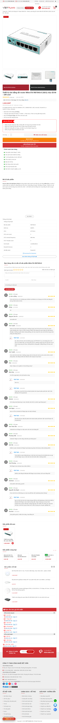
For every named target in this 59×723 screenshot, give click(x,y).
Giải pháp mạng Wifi (44, 696)
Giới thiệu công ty (7, 696)
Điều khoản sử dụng (26, 696)
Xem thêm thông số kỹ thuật (29, 256)
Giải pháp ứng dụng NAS (45, 698)
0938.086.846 (9, 617)
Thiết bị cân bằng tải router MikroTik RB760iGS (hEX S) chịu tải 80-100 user (30, 597)
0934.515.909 (8, 646)
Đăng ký (30, 651)
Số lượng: (5, 134)
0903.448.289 (9, 642)
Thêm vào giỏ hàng (40, 134)
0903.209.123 (23, 670)
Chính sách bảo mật (26, 703)
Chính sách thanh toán (26, 701)
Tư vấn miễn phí (47, 652)
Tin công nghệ (6, 708)
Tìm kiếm (29, 7)
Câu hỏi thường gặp (26, 716)
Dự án (4, 711)
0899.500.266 (9, 620)
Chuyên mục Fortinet (44, 711)
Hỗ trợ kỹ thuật (50, 1)
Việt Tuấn (16, 337)
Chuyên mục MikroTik (45, 706)
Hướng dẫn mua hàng (26, 698)
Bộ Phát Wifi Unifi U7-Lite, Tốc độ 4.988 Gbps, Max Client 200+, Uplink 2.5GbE (31, 570)
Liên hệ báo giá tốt (30, 145)
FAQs (36, 1)
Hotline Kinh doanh (44, 7)
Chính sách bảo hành (26, 711)
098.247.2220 (9, 632)
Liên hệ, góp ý (6, 698)
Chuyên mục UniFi (44, 703)
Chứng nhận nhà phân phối (9, 701)
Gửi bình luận (9, 289)
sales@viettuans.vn (11, 679)
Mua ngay (29, 139)
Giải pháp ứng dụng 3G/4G (46, 701)
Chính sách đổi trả (25, 708)
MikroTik (26, 100)
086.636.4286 (9, 628)
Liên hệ (41, 1)
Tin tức (5, 703)
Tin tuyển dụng (7, 714)
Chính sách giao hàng (26, 706)
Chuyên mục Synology (45, 708)
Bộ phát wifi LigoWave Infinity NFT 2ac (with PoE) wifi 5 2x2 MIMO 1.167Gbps (31, 579)
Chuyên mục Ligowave (45, 714)
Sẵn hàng (18, 100)
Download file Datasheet (29, 253)
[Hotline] (55, 700)
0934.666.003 (9, 624)
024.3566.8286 (9, 670)
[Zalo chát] (55, 709)
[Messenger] (55, 705)
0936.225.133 (9, 638)
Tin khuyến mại (7, 706)
